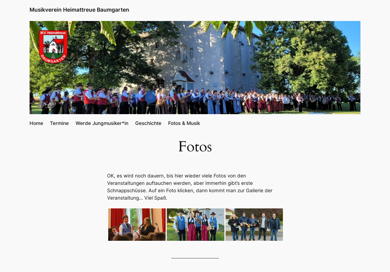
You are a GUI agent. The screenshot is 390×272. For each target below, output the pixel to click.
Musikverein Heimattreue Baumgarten (79, 9)
